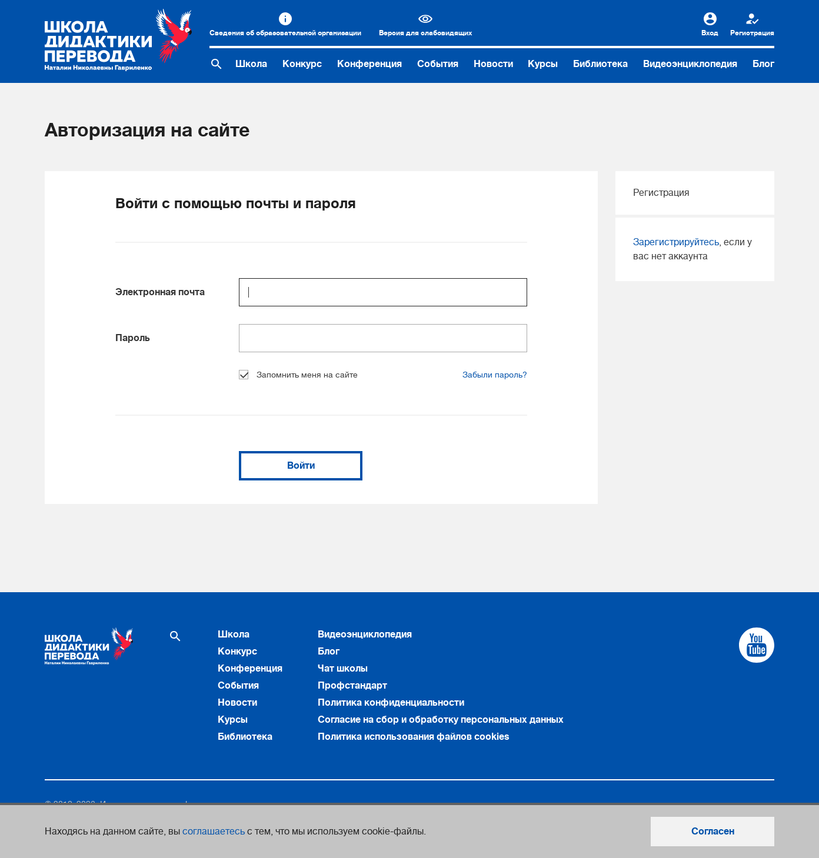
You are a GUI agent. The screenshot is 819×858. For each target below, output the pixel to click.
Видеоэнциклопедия (690, 64)
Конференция (369, 64)
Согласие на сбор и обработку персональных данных (441, 720)
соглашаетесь (213, 831)
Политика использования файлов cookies (414, 737)
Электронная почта (160, 292)
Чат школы (343, 668)
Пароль (132, 338)
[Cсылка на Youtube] (756, 645)
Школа (251, 64)
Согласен (712, 831)
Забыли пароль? (494, 374)
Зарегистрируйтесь (676, 242)
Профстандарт (352, 685)
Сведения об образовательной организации (285, 33)
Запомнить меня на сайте (298, 374)
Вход (709, 33)
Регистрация (752, 33)
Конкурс (302, 64)
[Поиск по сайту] (216, 64)
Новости (493, 64)
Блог (763, 64)
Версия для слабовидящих (425, 33)
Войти (301, 465)
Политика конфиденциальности (391, 702)
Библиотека (600, 64)
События (437, 64)
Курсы (543, 64)
